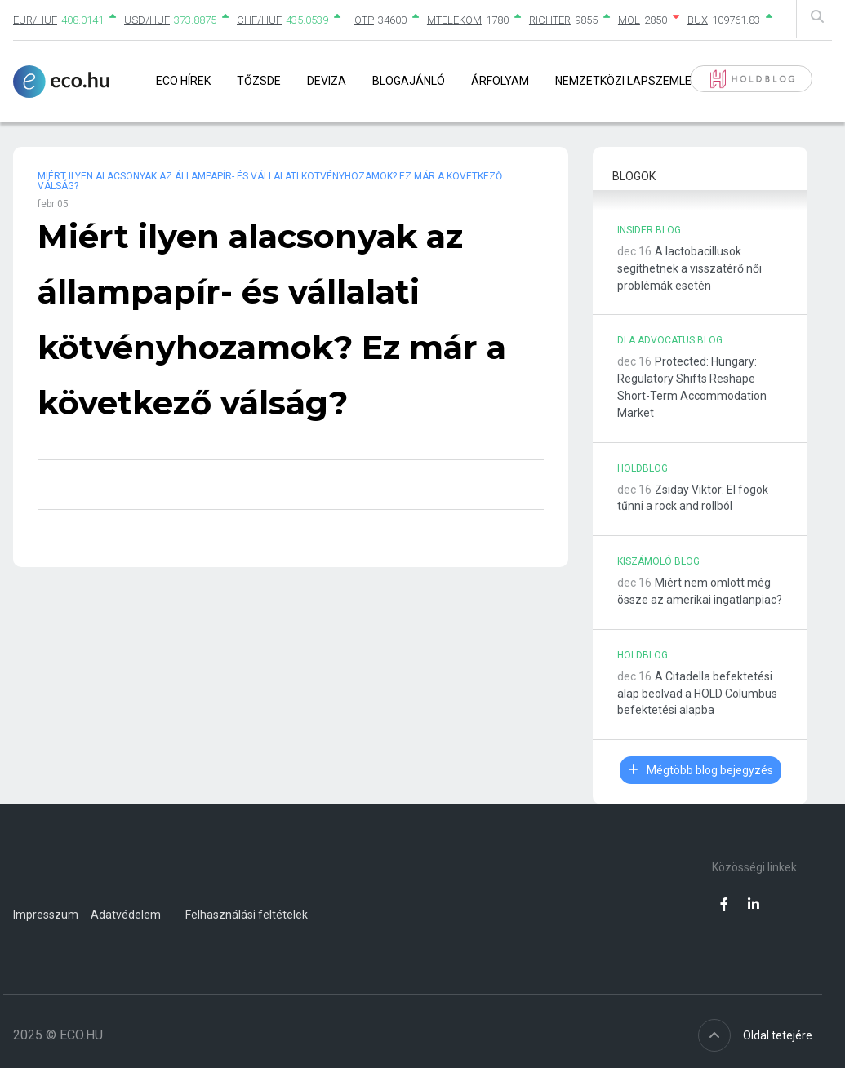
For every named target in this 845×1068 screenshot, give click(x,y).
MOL (629, 20)
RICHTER (550, 20)
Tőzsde (259, 80)
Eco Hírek (183, 80)
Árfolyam (500, 80)
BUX (697, 20)
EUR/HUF (35, 20)
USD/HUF (147, 20)
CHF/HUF (259, 20)
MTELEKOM (454, 20)
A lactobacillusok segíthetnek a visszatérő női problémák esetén (689, 268)
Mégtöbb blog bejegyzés (700, 770)
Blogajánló (408, 80)
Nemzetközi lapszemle (623, 80)
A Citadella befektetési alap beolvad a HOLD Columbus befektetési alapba (697, 693)
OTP (364, 20)
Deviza (326, 80)
